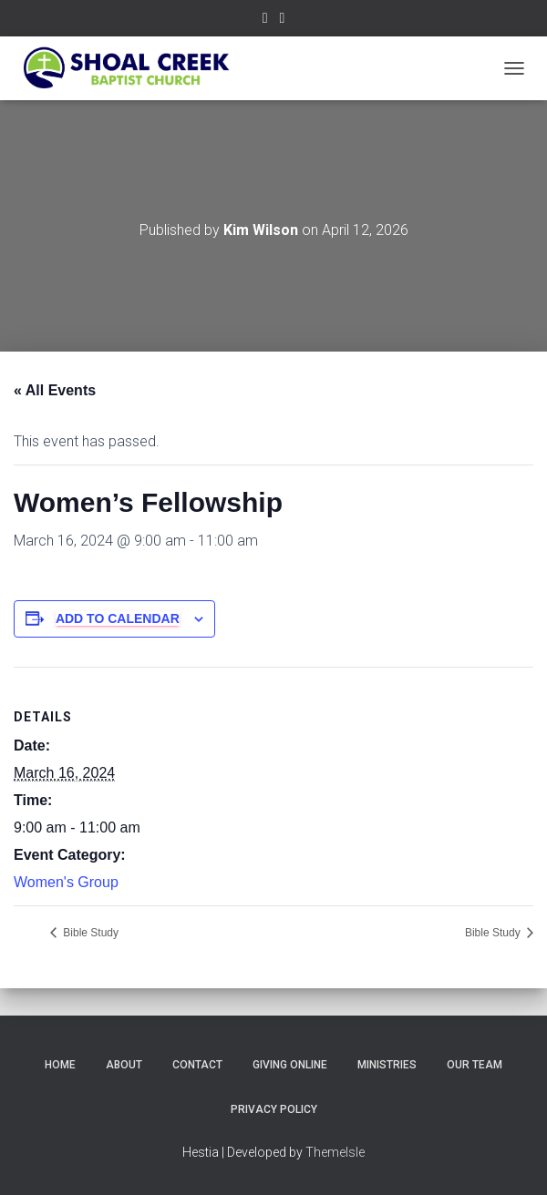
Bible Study (89, 932)
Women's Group (66, 882)
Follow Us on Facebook (265, 20)
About (124, 1064)
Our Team (474, 1064)
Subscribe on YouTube (282, 20)
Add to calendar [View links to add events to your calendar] (118, 618)
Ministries (387, 1064)
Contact (197, 1064)
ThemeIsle (335, 1152)
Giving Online (290, 1064)
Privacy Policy (274, 1109)
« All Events (55, 390)
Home (60, 1064)
